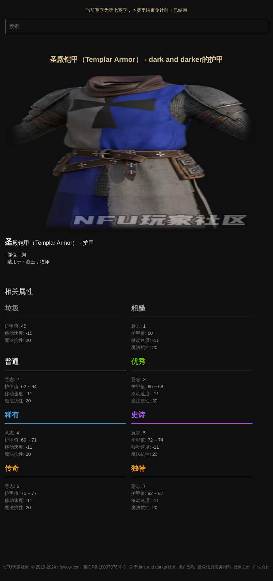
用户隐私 (186, 567)
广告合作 (261, 567)
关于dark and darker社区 (152, 567)
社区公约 (242, 567)
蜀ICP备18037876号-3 (104, 567)
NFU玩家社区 (16, 567)
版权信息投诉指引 (214, 567)
